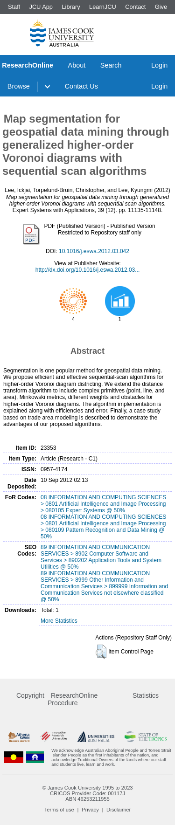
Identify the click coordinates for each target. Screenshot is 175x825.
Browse (18, 86)
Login (159, 65)
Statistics (146, 695)
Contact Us (81, 86)
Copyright (30, 695)
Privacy (90, 809)
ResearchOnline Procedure (73, 699)
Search (111, 65)
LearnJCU (102, 6)
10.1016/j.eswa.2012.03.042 (94, 251)
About (77, 65)
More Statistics (59, 621)
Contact (135, 6)
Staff (14, 6)
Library (71, 6)
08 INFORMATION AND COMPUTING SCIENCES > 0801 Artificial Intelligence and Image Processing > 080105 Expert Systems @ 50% (103, 504)
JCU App (41, 6)
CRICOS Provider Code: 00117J (87, 793)
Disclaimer (118, 809)
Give (161, 6)
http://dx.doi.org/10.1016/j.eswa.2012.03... (87, 270)
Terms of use (59, 809)
